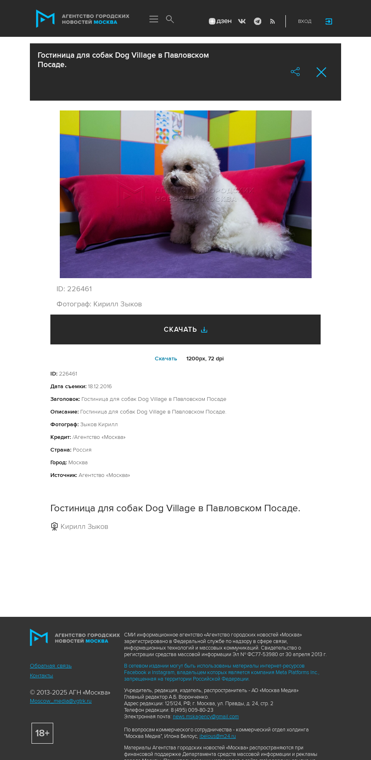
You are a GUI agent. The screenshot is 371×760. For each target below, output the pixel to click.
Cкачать (166, 358)
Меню (153, 20)
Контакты (41, 675)
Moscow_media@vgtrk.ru (61, 700)
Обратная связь (51, 665)
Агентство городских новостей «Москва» (82, 18)
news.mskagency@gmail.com (206, 716)
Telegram (257, 21)
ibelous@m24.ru (217, 736)
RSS (272, 21)
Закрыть (321, 72)
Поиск (170, 20)
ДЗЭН (220, 21)
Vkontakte (242, 21)
